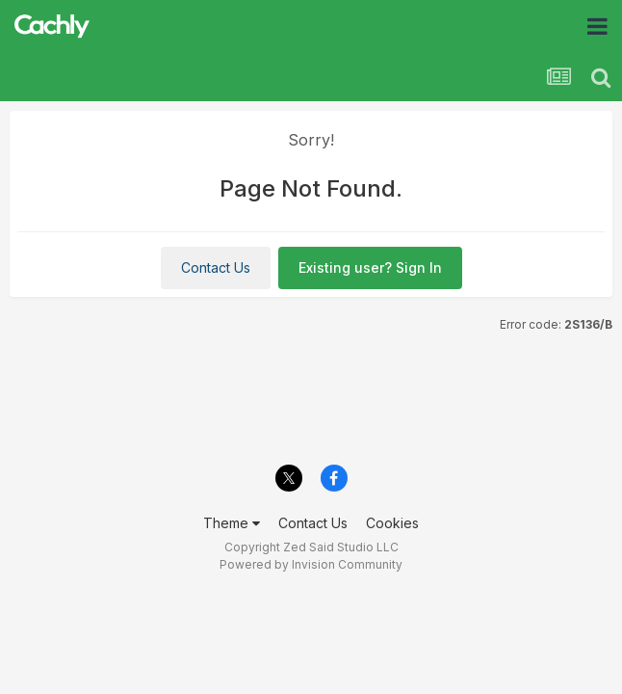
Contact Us (215, 267)
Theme (231, 523)
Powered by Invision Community (311, 564)
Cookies (392, 523)
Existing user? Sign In (370, 267)
